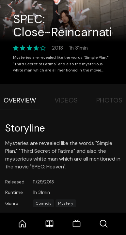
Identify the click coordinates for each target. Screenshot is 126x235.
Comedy (44, 203)
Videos (66, 100)
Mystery (65, 203)
